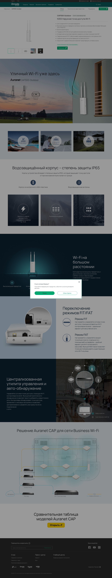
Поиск (45, 293)
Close (79, 282)
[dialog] (56, 289)
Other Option (67, 293)
